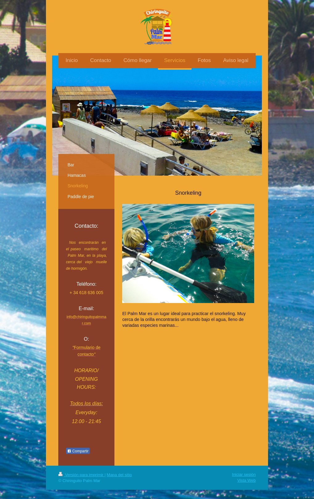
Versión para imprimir (81, 474)
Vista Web (246, 480)
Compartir (78, 451)
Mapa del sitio (119, 474)
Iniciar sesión (244, 474)
